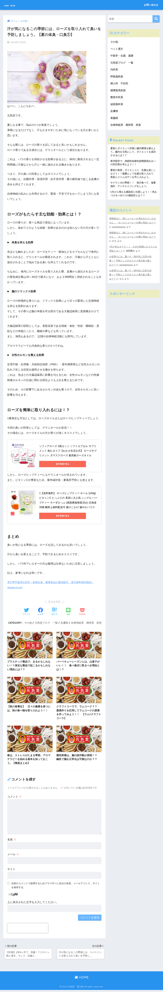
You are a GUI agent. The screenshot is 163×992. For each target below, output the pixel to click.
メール (13, 855)
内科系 (115, 70)
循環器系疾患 (118, 91)
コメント (14, 797)
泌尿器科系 (117, 105)
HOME (81, 979)
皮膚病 (64, 622)
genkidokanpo (119, 231)
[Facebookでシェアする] (40, 611)
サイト (11, 869)
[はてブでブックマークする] (54, 611)
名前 (11, 840)
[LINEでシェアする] (68, 611)
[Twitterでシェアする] (26, 611)
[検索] (156, 18)
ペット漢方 (117, 49)
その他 (28, 622)
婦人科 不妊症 (119, 84)
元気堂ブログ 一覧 (46, 622)
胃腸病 (114, 120)
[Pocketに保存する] (82, 611)
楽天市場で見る (53, 463)
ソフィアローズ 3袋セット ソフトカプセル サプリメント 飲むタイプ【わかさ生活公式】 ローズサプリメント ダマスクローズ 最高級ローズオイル (68, 450)
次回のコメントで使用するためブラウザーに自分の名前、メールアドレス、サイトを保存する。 (55, 886)
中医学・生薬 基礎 (122, 56)
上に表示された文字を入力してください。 (33, 903)
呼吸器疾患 (117, 77)
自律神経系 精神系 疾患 (86, 622)
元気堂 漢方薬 (17, 5)
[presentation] (27, 929)
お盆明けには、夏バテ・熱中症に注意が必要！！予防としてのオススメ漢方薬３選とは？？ (130, 264)
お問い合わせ (151, 4)
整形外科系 (117, 98)
